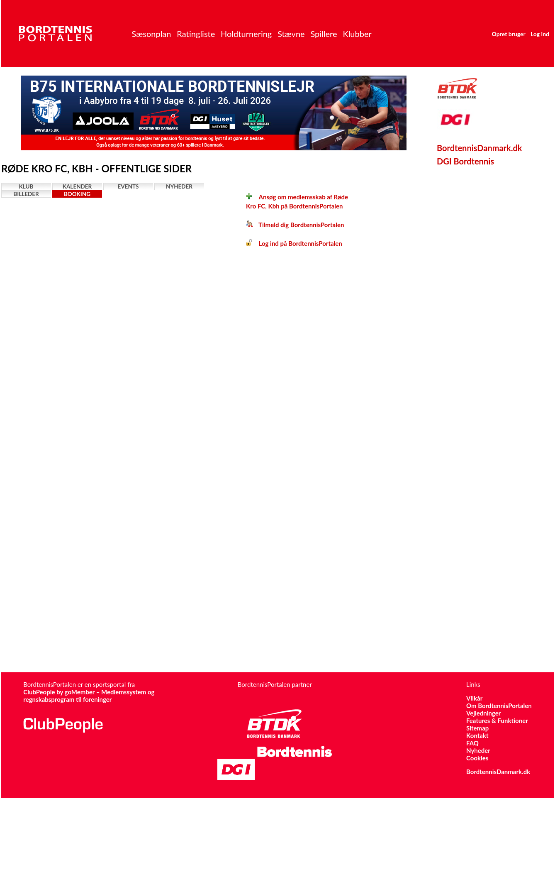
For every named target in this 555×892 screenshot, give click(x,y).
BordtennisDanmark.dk (479, 148)
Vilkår (474, 698)
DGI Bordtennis (465, 161)
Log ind (540, 33)
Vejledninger (483, 713)
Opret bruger (509, 33)
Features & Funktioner (497, 720)
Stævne (291, 34)
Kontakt (477, 735)
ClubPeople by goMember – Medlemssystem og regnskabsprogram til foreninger (88, 695)
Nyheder (179, 186)
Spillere (323, 34)
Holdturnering (246, 34)
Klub (26, 186)
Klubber (357, 34)
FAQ (472, 743)
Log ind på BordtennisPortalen (294, 243)
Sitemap (477, 728)
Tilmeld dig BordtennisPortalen (295, 224)
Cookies (477, 758)
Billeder (26, 194)
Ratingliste (196, 34)
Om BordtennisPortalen (499, 705)
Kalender (77, 186)
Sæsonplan (151, 34)
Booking (77, 194)
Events (128, 186)
